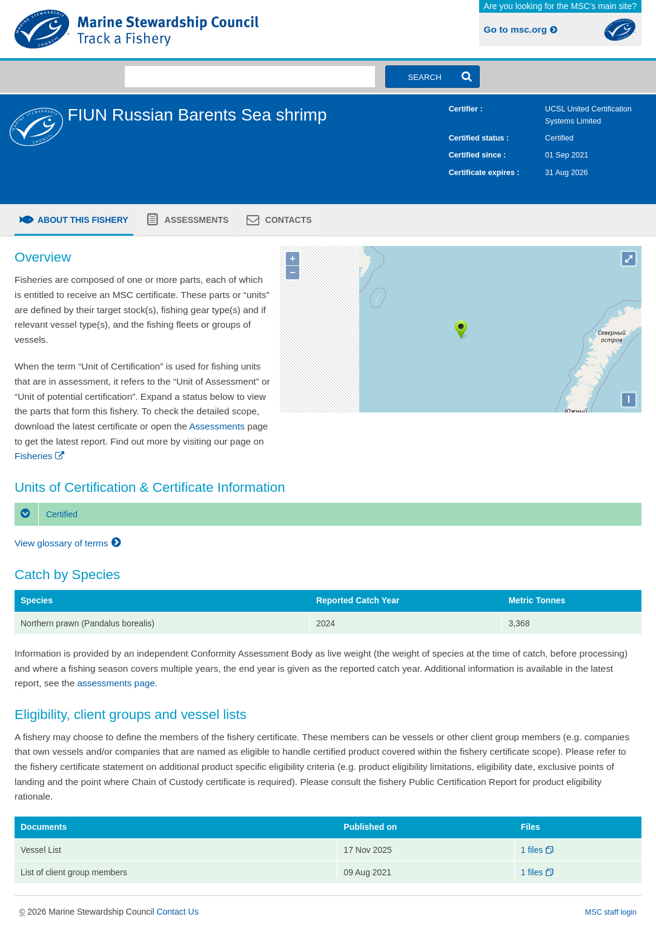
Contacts (287, 220)
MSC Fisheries (169, 29)
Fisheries (40, 456)
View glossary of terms (69, 543)
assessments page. (118, 683)
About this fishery (82, 220)
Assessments (195, 220)
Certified (46, 514)
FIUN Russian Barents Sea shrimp (197, 114)
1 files (538, 850)
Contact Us (177, 911)
